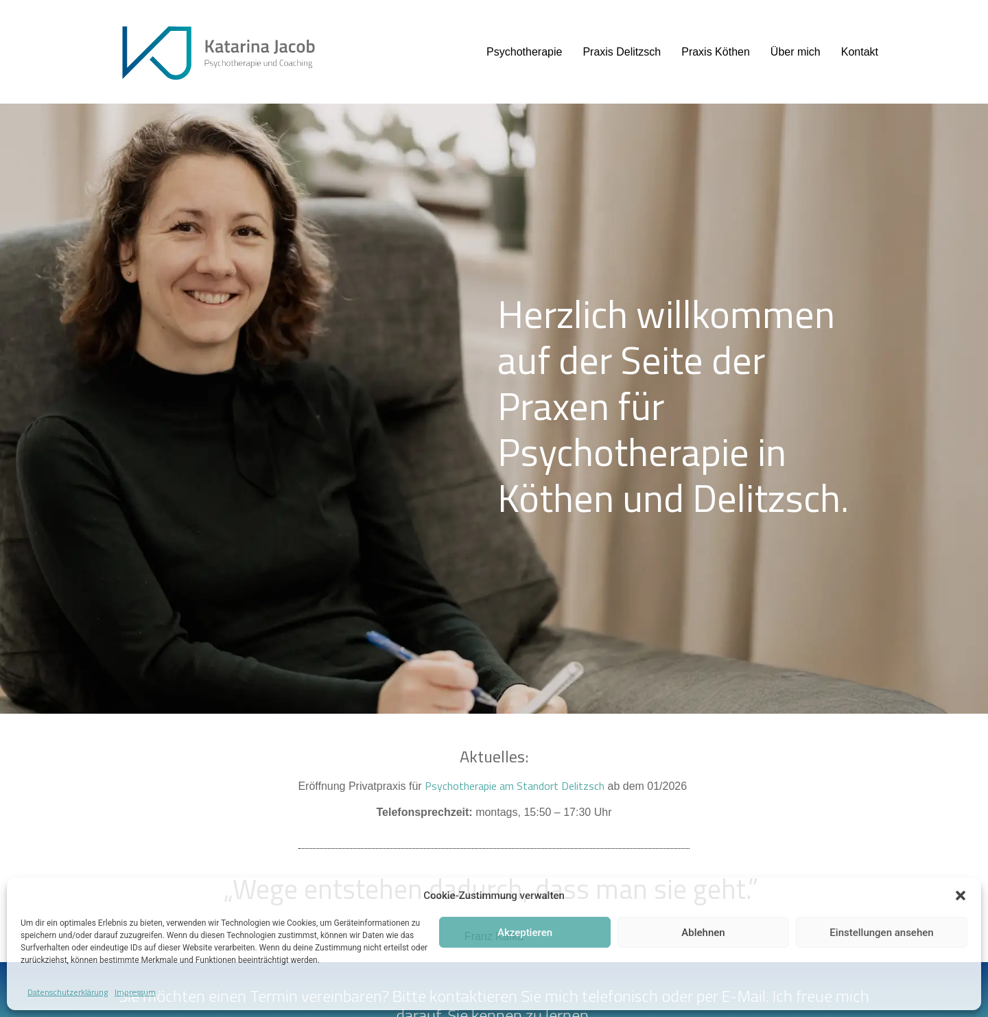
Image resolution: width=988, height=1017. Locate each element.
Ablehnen (703, 932)
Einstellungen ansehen (881, 932)
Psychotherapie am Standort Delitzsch (514, 786)
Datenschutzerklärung (67, 991)
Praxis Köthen (715, 52)
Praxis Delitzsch (622, 52)
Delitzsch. (770, 498)
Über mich (796, 52)
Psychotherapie (524, 52)
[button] (960, 895)
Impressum (135, 991)
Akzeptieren (524, 932)
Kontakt (859, 52)
